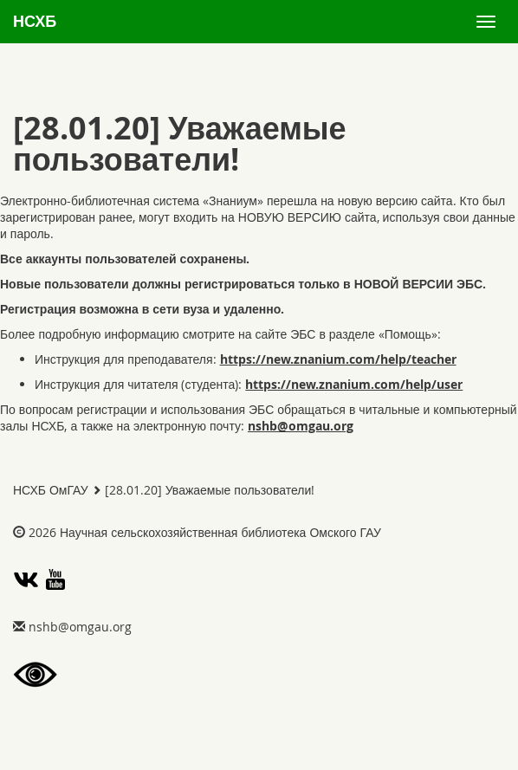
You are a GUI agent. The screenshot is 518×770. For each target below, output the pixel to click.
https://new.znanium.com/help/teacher (338, 359)
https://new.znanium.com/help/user (354, 384)
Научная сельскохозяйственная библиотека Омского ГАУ (220, 532)
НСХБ (34, 21)
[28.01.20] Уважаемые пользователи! (209, 490)
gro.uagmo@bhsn (300, 425)
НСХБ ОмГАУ (50, 490)
